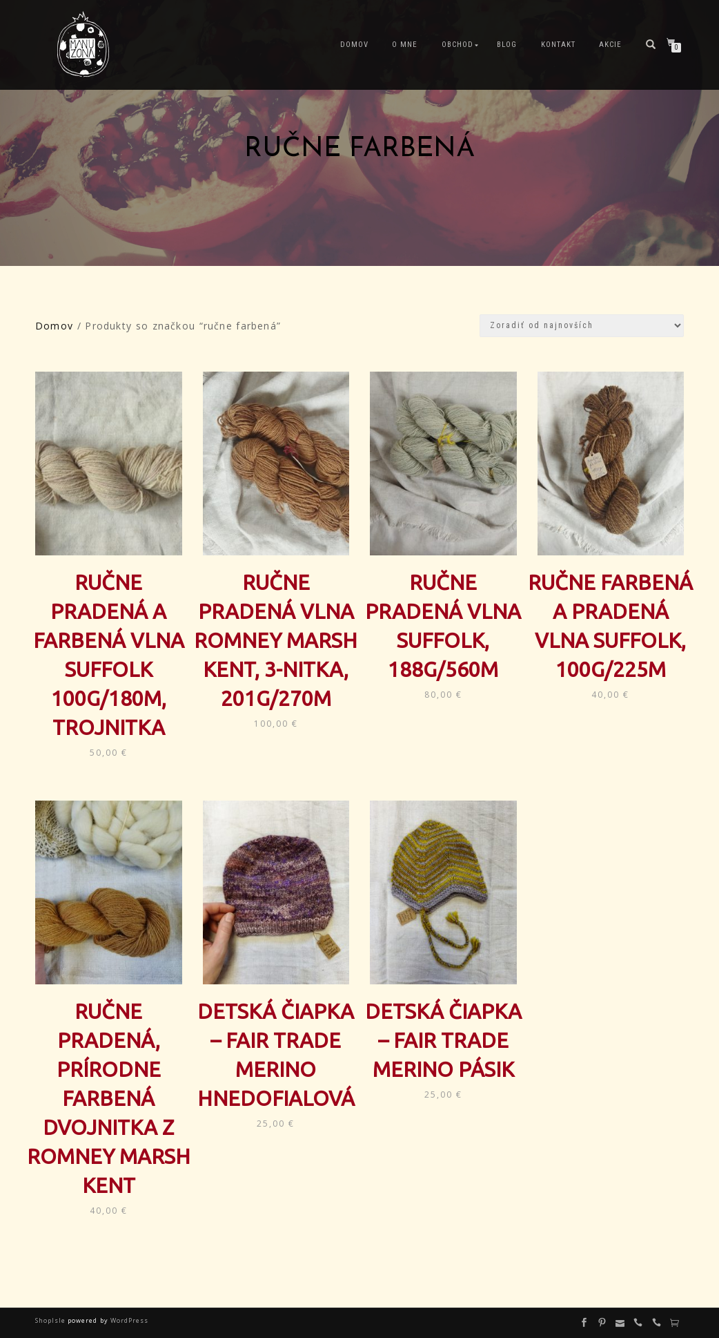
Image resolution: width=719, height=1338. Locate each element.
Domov (354, 44)
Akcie (610, 44)
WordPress (128, 1320)
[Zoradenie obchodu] (582, 325)
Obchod (457, 44)
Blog (507, 44)
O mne (404, 44)
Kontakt (558, 44)
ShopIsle (51, 1320)
